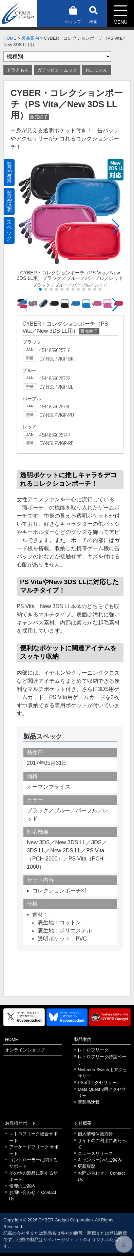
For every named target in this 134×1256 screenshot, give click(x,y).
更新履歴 (86, 1166)
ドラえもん (18, 70)
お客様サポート (20, 1123)
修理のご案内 (22, 1186)
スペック (9, 230)
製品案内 (30, 38)
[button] (115, 226)
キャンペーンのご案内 (100, 1159)
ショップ (73, 13)
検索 (93, 13)
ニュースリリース (95, 1153)
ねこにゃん (96, 70)
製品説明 (9, 201)
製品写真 (9, 172)
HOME (9, 38)
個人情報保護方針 (95, 1133)
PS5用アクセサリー (97, 1082)
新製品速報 (89, 1102)
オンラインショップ (25, 1049)
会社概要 (83, 1123)
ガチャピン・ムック (57, 70)
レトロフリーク (93, 1049)
